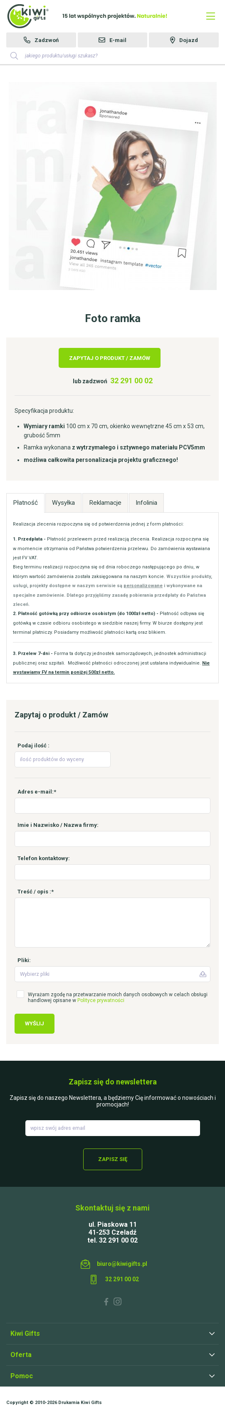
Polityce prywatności (100, 1000)
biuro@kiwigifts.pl (122, 1263)
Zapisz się (112, 1159)
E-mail (117, 40)
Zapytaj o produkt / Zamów (109, 358)
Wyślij (34, 1023)
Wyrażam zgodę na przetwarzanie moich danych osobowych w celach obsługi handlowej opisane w (118, 997)
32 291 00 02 (131, 380)
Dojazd (188, 40)
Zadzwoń (47, 40)
